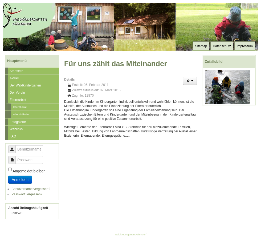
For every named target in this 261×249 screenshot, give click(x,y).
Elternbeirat (20, 106)
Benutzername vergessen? (30, 189)
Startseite (16, 71)
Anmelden (20, 179)
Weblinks (16, 129)
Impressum (245, 46)
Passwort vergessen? (26, 194)
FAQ (13, 136)
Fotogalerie (18, 122)
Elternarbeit (18, 100)
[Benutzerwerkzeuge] (190, 81)
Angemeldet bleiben (29, 171)
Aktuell (14, 78)
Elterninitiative (21, 114)
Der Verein (17, 92)
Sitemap (201, 46)
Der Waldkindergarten (25, 85)
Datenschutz (222, 46)
